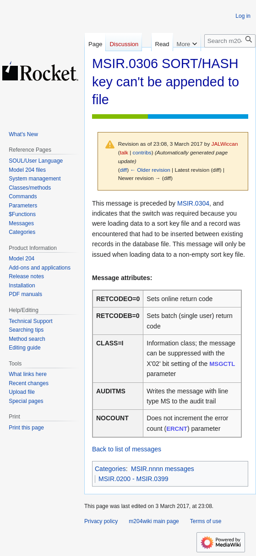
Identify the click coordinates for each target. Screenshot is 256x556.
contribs (142, 152)
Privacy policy (101, 521)
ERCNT (176, 428)
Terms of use (206, 521)
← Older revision (150, 170)
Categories (110, 468)
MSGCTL (222, 363)
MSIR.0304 (193, 203)
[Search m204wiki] (230, 41)
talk (124, 152)
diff (123, 170)
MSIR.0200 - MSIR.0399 (133, 478)
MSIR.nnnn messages (162, 468)
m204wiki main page (154, 521)
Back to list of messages (126, 449)
